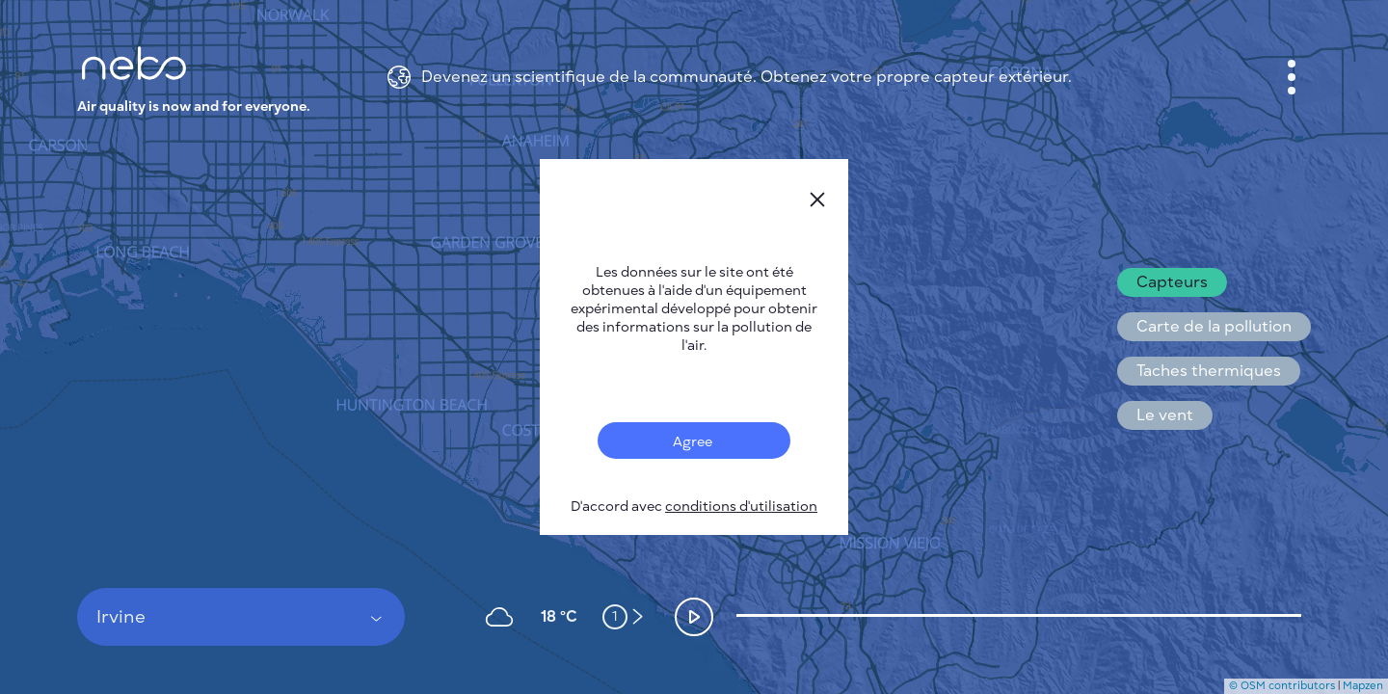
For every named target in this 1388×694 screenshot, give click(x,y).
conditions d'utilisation (741, 506)
